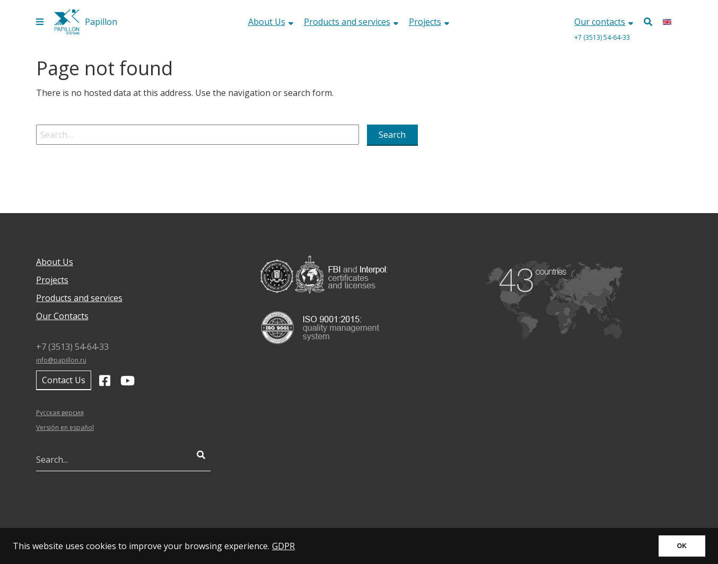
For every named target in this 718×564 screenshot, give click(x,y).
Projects (429, 22)
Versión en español (65, 427)
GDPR (283, 546)
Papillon (101, 22)
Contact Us (63, 380)
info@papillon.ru (61, 360)
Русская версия (60, 412)
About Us (270, 22)
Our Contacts (62, 316)
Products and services (351, 22)
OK (682, 546)
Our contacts (603, 22)
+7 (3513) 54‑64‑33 (602, 37)
